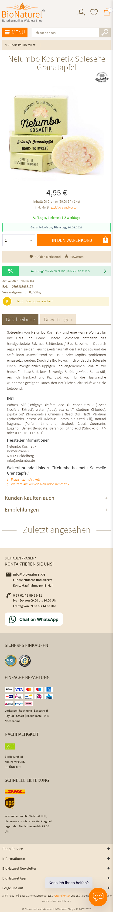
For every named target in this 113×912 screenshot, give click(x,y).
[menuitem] (81, 12)
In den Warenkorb (80, 240)
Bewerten (74, 256)
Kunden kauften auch (29, 497)
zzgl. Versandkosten (64, 207)
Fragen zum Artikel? (23, 479)
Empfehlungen (22, 509)
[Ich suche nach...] (71, 32)
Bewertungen (58, 319)
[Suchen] (105, 32)
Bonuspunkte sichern (39, 301)
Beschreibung (20, 319)
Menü (15, 32)
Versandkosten (61, 895)
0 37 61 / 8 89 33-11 (24, 595)
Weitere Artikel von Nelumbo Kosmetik (38, 484)
